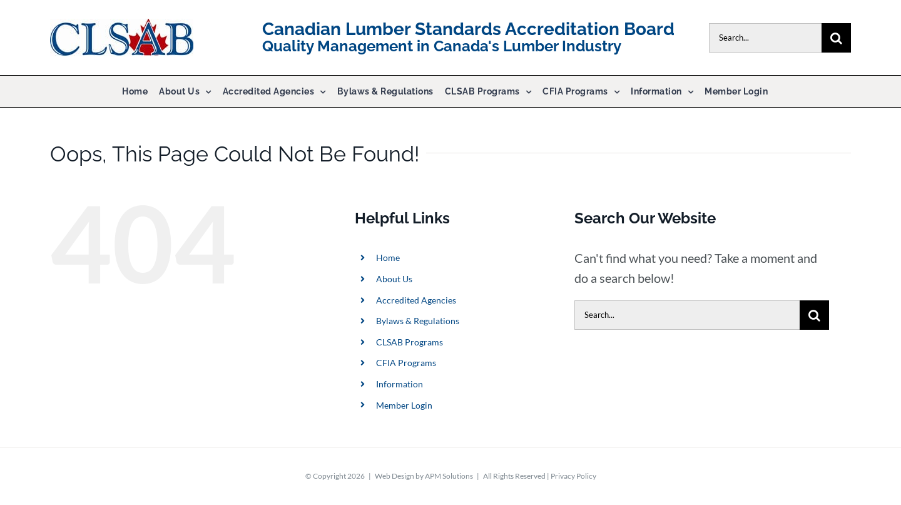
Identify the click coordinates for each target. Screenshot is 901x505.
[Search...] (765, 38)
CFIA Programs (406, 362)
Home (388, 257)
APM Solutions (449, 476)
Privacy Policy (573, 476)
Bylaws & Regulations (417, 320)
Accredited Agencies (416, 300)
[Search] (836, 38)
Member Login (404, 405)
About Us (394, 278)
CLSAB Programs (409, 342)
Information (399, 384)
